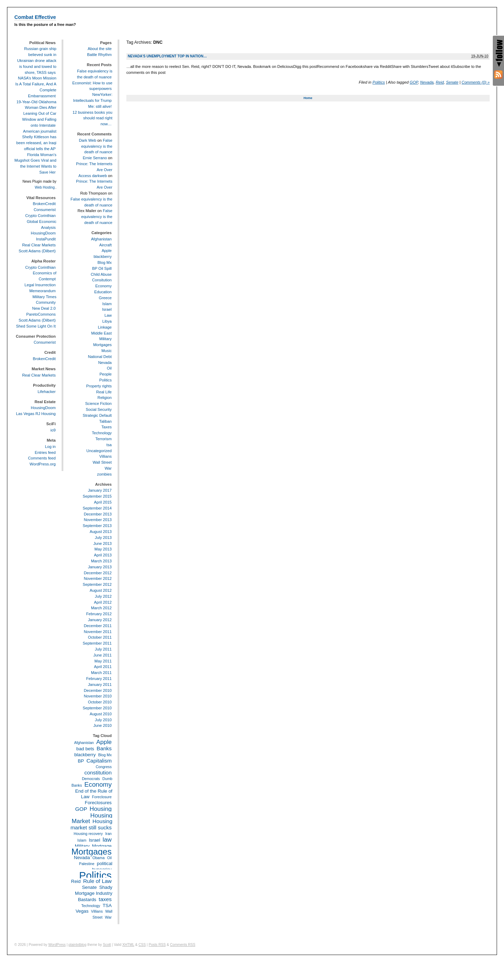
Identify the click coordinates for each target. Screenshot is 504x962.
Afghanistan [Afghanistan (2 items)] (84, 742)
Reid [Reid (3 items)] (75, 881)
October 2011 (100, 637)
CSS (142, 945)
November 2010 (98, 696)
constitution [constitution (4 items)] (98, 772)
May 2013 (103, 549)
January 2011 (100, 684)
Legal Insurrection (40, 285)
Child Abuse (101, 274)
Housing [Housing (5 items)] (101, 808)
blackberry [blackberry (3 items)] (85, 754)
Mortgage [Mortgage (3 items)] (102, 846)
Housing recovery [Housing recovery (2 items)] (88, 833)
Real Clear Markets (39, 245)
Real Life (104, 392)
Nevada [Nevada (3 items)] (82, 857)
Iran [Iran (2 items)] (108, 833)
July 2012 (103, 596)
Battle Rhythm (99, 54)
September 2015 (97, 496)
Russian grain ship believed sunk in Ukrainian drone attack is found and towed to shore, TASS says (36, 60)
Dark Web (87, 140)
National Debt (100, 356)
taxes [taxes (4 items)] (105, 899)
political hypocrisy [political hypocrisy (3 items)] (102, 866)
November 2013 (98, 520)
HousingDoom (43, 233)
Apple (107, 250)
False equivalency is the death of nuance (96, 146)
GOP (414, 82)
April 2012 (103, 602)
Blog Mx (105, 262)
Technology (102, 433)
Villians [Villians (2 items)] (97, 911)
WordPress (57, 945)
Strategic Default (97, 415)
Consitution (102, 280)
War (108, 468)
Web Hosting (45, 187)
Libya (107, 321)
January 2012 (100, 620)
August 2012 (101, 590)
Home (307, 98)
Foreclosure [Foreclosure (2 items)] (102, 797)
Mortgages (102, 345)
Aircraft (105, 245)
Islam (107, 304)
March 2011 (101, 672)
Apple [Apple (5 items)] (104, 741)
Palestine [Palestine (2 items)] (86, 864)
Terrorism (103, 439)
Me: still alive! (100, 106)
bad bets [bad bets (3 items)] (85, 748)
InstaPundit (46, 239)
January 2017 (100, 490)
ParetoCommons (41, 314)
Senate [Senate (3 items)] (89, 887)
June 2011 (102, 655)
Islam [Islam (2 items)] (81, 840)
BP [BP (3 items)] (81, 761)
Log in (50, 446)
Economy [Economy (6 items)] (98, 784)
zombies (104, 474)
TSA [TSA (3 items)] (107, 905)
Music (107, 351)
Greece (105, 298)
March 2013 (101, 561)
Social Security (99, 409)
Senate (452, 82)
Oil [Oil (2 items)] (109, 858)
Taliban (105, 421)
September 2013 (97, 526)
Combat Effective (35, 17)
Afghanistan (101, 239)
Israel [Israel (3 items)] (94, 840)
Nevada (427, 82)
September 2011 (97, 643)
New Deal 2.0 (44, 308)
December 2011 (98, 626)
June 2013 (102, 543)
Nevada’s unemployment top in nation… (167, 56)
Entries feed (45, 452)
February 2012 (99, 614)
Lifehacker (46, 391)
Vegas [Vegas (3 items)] (82, 911)
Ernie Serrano (95, 158)
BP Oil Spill (102, 268)
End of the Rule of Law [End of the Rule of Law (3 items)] (93, 794)
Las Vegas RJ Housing (36, 414)
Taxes (107, 427)
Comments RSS (182, 945)
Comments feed (42, 458)
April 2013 (103, 555)
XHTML (128, 945)
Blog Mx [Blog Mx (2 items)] (105, 755)
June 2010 (102, 725)
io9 (53, 430)
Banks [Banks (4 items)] (104, 748)
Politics (378, 82)
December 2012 (98, 573)
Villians (105, 456)
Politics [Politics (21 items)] (95, 875)
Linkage (105, 327)
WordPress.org (43, 464)
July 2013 (103, 537)
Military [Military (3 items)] (82, 846)
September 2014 (97, 508)
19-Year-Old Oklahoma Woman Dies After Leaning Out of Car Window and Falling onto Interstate (36, 113)
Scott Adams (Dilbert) (37, 251)
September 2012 (97, 584)
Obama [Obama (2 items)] (98, 858)
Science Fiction (98, 403)
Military (105, 339)
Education (103, 292)
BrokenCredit (44, 204)
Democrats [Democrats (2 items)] (91, 779)
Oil (109, 368)
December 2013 (98, 514)
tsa (109, 445)
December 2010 (98, 690)
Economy (103, 286)
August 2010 (101, 714)
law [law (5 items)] (107, 839)
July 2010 (103, 720)
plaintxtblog (77, 945)
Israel (107, 309)
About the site (100, 49)
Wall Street (102, 462)
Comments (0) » (476, 82)
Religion (105, 397)
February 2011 (99, 678)
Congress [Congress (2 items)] (104, 767)
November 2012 (98, 578)
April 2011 (103, 667)
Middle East (101, 333)
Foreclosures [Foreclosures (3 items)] (98, 802)
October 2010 (100, 702)
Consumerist (45, 210)
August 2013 (101, 531)
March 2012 (101, 608)
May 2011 (103, 661)
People (105, 374)
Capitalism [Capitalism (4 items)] (99, 761)
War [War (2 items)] (108, 917)
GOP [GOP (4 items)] (81, 809)
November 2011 (98, 632)
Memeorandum (42, 291)
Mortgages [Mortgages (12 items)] (91, 851)
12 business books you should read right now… (92, 118)
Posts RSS (157, 945)
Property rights (99, 386)
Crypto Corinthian (40, 215)
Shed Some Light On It (36, 326)
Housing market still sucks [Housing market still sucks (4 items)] (91, 824)
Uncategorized (99, 451)
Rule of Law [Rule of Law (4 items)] (97, 881)
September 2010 (97, 708)
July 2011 (103, 649)
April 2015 (103, 502)
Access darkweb (92, 176)
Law (108, 315)
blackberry (102, 256)
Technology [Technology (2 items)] (90, 906)
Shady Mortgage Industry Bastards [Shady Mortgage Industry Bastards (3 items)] (93, 893)
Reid (440, 82)
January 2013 (100, 567)
